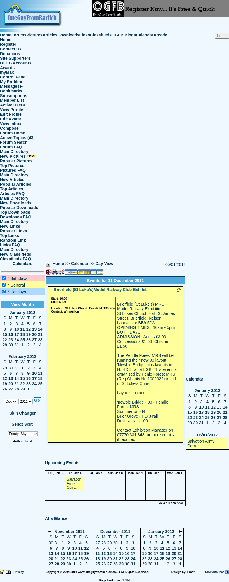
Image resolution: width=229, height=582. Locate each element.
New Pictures (17, 156)
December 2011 (115, 531)
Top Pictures (12, 165)
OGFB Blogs (124, 35)
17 (16, 334)
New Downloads (15, 203)
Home (5, 35)
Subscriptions (13, 95)
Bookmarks (11, 91)
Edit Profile (11, 114)
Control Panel (13, 77)
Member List (12, 100)
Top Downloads (15, 212)
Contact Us (11, 49)
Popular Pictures (16, 161)
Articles (50, 35)
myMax (7, 72)
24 (16, 339)
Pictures (34, 35)
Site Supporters (15, 58)
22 (4, 339)
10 (16, 329)
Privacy (18, 572)
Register (8, 44)
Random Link (13, 240)
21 (40, 334)
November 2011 (69, 531)
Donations (10, 53)
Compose (9, 128)
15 (4, 334)
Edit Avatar (10, 119)
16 (10, 334)
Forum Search (13, 142)
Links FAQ (10, 245)
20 (34, 334)
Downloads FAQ (15, 217)
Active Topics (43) (17, 137)
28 (40, 339)
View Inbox (10, 123)
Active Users (12, 105)
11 (22, 329)
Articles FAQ (12, 193)
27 (34, 339)
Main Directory (14, 151)
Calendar (144, 35)
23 (10, 339)
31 (16, 345)
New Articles (12, 179)
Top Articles (11, 189)
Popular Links (13, 231)
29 (4, 345)
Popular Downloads (19, 207)
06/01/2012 (207, 435)
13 (34, 329)
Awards (7, 67)
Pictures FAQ (13, 170)
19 (28, 334)
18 (22, 334)
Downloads (68, 35)
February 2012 (23, 356)
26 (28, 339)
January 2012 (23, 312)
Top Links (9, 235)
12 (28, 329)
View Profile (11, 109)
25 (22, 339)
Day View (104, 263)
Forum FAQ (11, 147)
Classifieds (101, 35)
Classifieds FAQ (15, 259)
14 (40, 329)
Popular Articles (15, 184)
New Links (10, 226)
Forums (18, 35)
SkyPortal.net (214, 572)
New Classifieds (15, 254)
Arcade (160, 35)
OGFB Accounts (16, 63)
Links (84, 35)
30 (10, 345)
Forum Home (12, 133)
